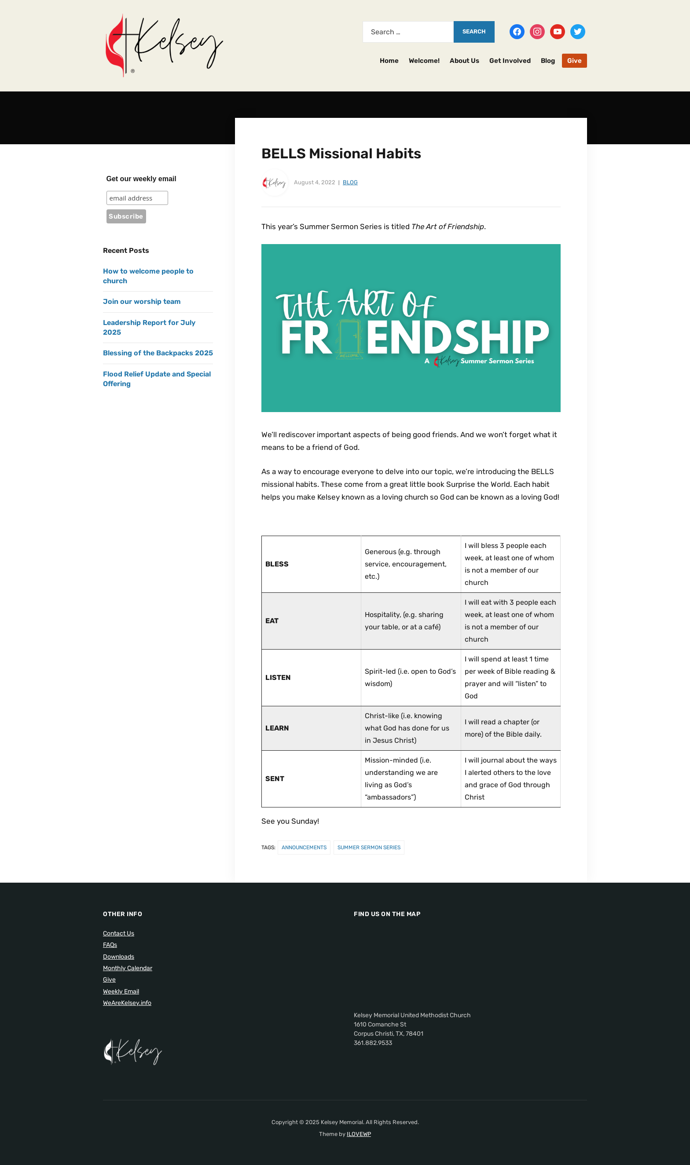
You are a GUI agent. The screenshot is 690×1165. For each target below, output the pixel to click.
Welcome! (424, 61)
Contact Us (118, 933)
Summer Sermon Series (369, 847)
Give (574, 61)
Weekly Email (121, 991)
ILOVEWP (359, 1134)
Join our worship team (142, 301)
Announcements (304, 847)
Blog (548, 61)
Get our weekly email (141, 179)
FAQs (110, 945)
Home (389, 61)
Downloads (118, 956)
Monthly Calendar (127, 968)
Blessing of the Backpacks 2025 (158, 353)
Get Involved (510, 61)
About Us (464, 61)
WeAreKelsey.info (127, 1003)
